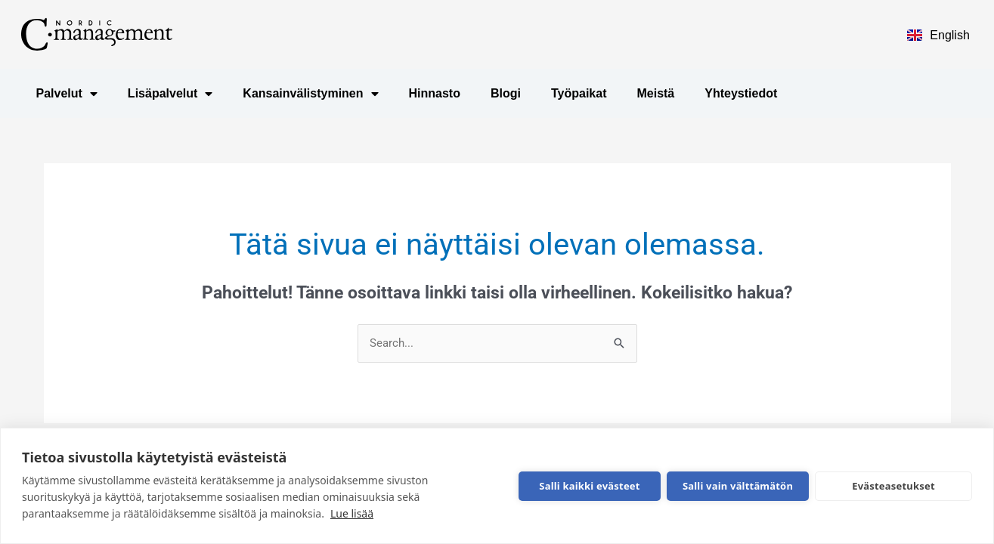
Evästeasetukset (893, 486)
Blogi (506, 93)
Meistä (655, 93)
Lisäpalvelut (170, 93)
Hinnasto (434, 93)
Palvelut (67, 93)
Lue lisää (351, 513)
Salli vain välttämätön (738, 486)
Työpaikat (579, 93)
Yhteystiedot (740, 93)
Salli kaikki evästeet (589, 486)
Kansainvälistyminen (310, 93)
